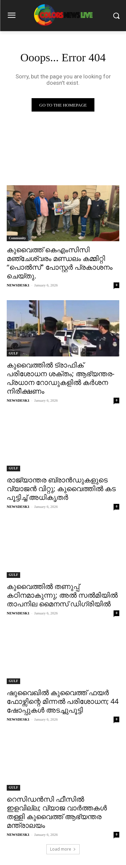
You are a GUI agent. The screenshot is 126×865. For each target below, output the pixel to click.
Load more (63, 849)
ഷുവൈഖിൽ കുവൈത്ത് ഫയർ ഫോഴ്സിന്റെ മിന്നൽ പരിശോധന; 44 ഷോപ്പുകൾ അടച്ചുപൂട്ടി (63, 701)
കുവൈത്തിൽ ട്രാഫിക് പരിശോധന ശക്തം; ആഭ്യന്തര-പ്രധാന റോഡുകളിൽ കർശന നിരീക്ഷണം (61, 378)
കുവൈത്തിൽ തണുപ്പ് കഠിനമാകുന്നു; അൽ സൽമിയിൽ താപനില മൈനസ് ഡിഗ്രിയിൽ (62, 595)
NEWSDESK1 (18, 285)
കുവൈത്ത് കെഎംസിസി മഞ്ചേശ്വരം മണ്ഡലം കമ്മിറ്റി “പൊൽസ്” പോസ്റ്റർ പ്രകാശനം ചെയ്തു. (60, 262)
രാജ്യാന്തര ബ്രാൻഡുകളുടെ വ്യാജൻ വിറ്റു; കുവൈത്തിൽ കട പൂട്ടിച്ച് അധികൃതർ (61, 488)
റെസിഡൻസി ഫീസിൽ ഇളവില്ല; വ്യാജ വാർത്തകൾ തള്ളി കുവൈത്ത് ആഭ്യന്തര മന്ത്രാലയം (57, 812)
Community (17, 238)
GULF (13, 353)
